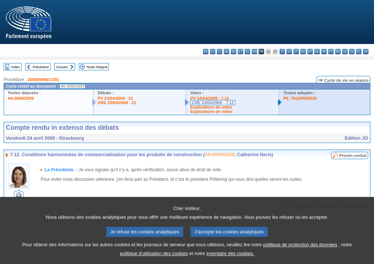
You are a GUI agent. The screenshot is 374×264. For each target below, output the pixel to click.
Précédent (41, 67)
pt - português (331, 51)
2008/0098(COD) (43, 79)
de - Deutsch (233, 51)
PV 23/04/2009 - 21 (115, 98)
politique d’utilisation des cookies (154, 258)
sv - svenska (366, 51)
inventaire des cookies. (230, 258)
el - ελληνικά (247, 51)
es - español (212, 51)
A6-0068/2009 (21, 98)
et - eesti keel (240, 51)
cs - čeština (219, 51)
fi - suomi (359, 51)
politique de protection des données (300, 250)
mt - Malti (310, 51)
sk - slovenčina (345, 51)
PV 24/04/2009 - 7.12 (209, 98)
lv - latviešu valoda (289, 51)
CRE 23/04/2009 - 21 (117, 102)
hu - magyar (303, 51)
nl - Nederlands (317, 51)
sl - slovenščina (352, 51)
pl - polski (324, 51)
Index (15, 67)
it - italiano (282, 51)
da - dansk (226, 51)
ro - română (338, 51)
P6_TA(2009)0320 (300, 98)
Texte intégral (96, 67)
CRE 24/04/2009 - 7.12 (213, 102)
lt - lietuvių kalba (296, 51)
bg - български (205, 51)
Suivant (62, 67)
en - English (254, 51)
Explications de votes (211, 107)
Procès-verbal (352, 155)
